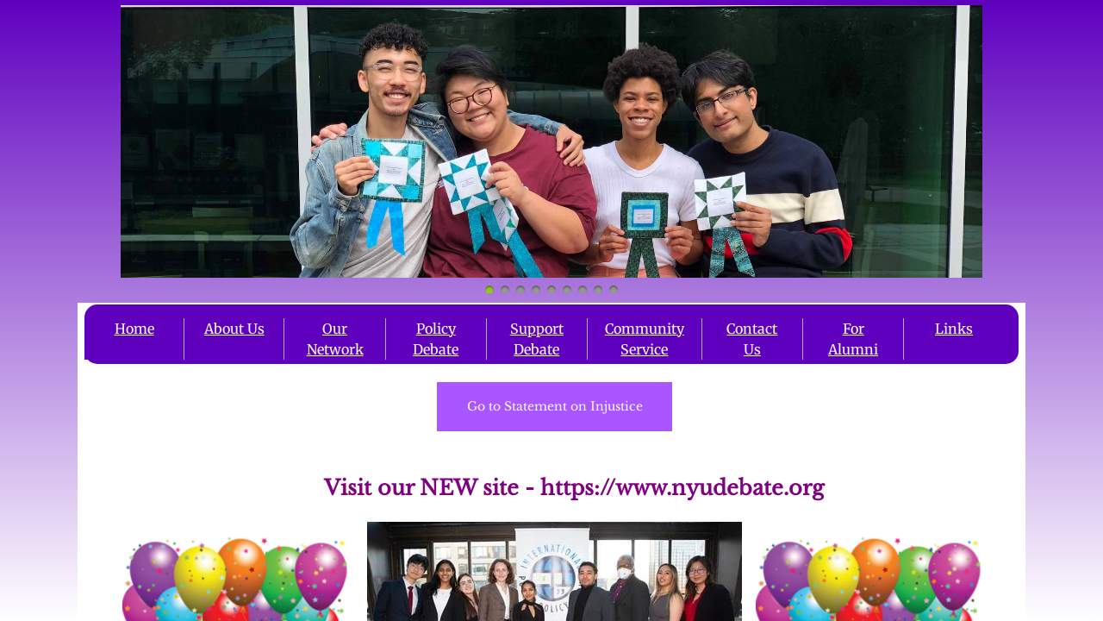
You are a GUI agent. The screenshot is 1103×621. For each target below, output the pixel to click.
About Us (234, 328)
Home (134, 328)
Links (954, 328)
